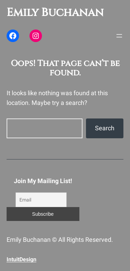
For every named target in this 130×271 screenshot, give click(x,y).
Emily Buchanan (55, 12)
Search (104, 128)
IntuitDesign (21, 259)
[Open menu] (119, 36)
